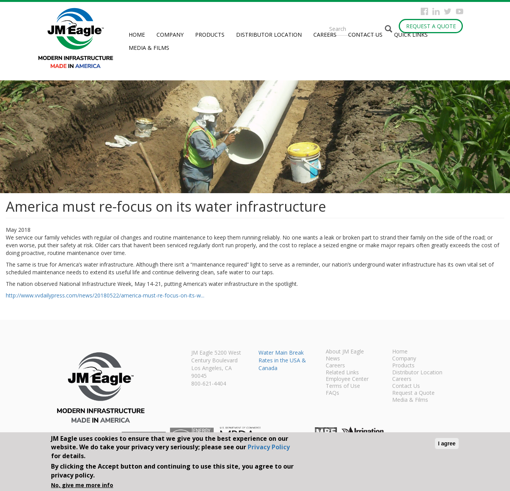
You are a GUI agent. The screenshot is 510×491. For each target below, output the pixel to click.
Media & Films (149, 47)
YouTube (459, 11)
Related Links (342, 373)
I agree (447, 443)
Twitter (447, 11)
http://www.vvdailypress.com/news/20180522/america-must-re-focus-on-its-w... (105, 295)
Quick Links (411, 34)
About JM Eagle (345, 352)
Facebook (424, 11)
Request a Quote (431, 26)
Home (137, 34)
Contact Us (365, 34)
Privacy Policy (269, 447)
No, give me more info (82, 485)
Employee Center (347, 379)
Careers (325, 34)
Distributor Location (269, 34)
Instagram (436, 11)
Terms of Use (343, 386)
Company (170, 34)
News (333, 359)
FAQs (332, 393)
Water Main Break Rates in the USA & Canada (282, 360)
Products (209, 34)
